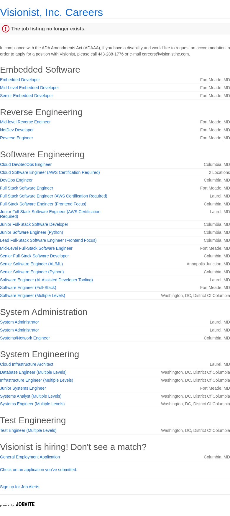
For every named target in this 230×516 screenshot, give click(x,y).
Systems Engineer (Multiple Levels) (32, 403)
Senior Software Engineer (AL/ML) (31, 264)
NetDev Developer (17, 130)
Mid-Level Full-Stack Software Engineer (36, 248)
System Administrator (19, 322)
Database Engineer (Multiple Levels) (33, 372)
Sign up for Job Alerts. (20, 486)
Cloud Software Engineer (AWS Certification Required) (50, 172)
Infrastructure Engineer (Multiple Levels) (36, 380)
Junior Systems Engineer (23, 388)
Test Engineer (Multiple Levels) (28, 430)
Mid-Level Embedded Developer (29, 87)
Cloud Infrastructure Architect (26, 364)
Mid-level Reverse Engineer (25, 122)
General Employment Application (30, 457)
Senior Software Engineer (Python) (32, 272)
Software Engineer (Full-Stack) (28, 287)
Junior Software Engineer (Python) (31, 232)
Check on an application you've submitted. (38, 469)
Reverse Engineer (16, 137)
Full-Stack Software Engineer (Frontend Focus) (43, 204)
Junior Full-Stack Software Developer (34, 224)
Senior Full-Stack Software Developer (34, 256)
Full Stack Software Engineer (26, 188)
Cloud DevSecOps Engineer (26, 164)
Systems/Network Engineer (25, 338)
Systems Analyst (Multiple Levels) (31, 396)
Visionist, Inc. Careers (51, 12)
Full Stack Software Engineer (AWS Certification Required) (53, 196)
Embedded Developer (20, 79)
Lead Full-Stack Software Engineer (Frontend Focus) (48, 240)
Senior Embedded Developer (26, 95)
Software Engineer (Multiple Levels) (32, 295)
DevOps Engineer (16, 180)
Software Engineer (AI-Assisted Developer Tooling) (46, 279)
